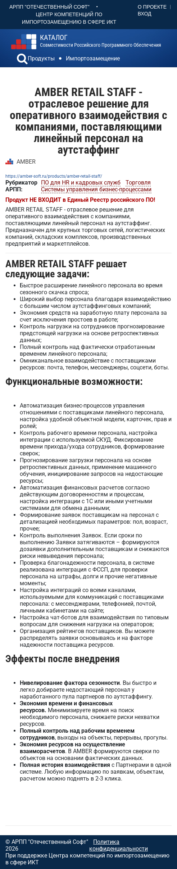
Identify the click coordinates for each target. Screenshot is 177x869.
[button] (22, 59)
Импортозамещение (93, 58)
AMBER (26, 161)
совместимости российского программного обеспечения (100, 41)
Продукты (41, 58)
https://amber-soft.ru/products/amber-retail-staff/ (53, 176)
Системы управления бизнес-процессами (96, 189)
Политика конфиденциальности (118, 845)
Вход (144, 14)
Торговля (138, 182)
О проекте (152, 7)
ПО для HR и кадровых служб (81, 182)
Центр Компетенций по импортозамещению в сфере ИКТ (69, 18)
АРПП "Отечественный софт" (49, 7)
